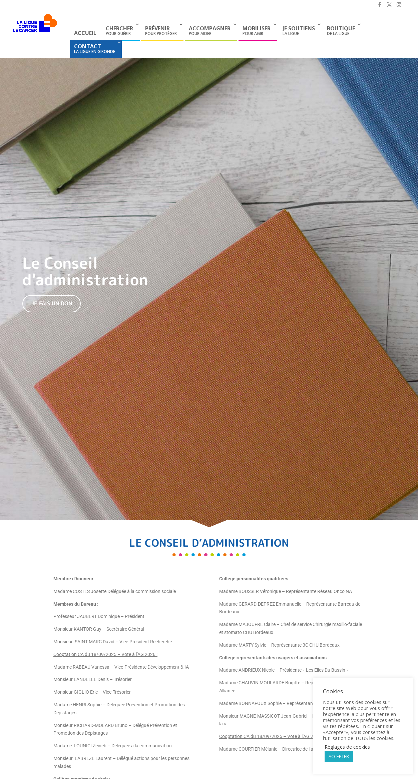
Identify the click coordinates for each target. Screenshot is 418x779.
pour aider (210, 30)
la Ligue (299, 30)
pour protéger (161, 30)
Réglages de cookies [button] (347, 747)
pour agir (257, 30)
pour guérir (119, 30)
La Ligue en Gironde (94, 48)
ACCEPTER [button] (339, 756)
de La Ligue (341, 30)
